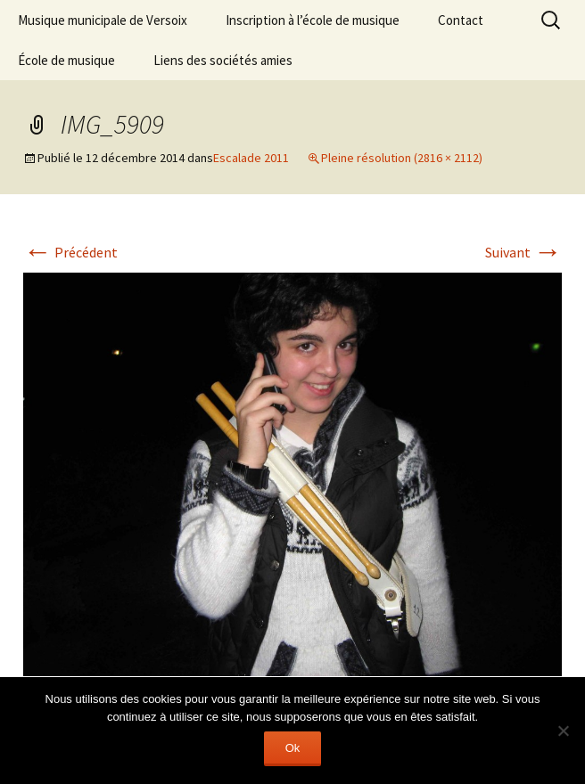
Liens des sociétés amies (222, 60)
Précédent (70, 252)
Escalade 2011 (251, 158)
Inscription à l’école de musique (313, 20)
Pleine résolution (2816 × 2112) (401, 158)
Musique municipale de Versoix (102, 20)
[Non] (563, 730)
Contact (460, 20)
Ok (293, 748)
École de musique (66, 60)
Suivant (523, 252)
